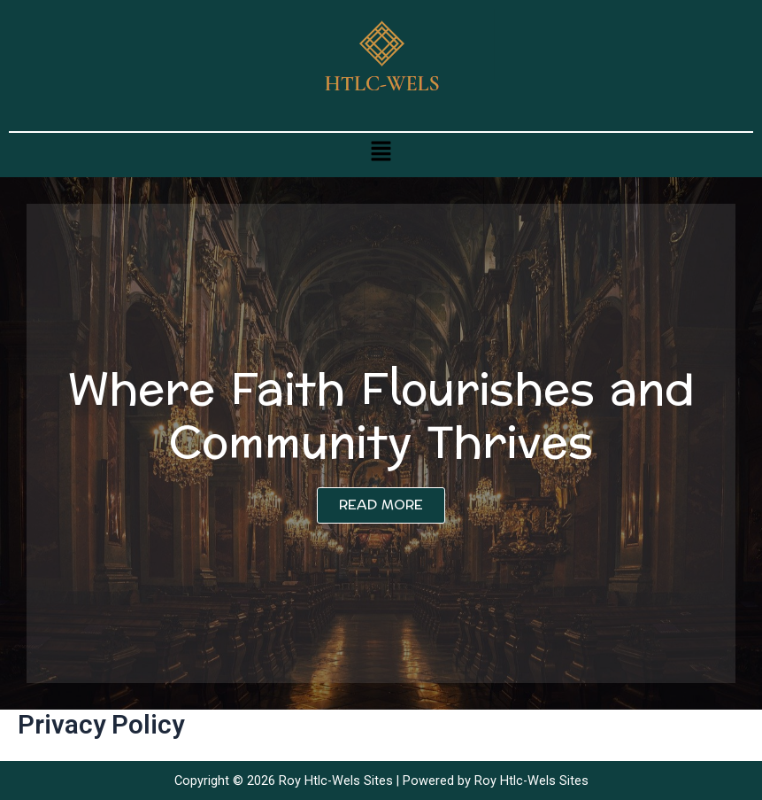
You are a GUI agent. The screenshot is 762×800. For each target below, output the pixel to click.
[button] (380, 150)
